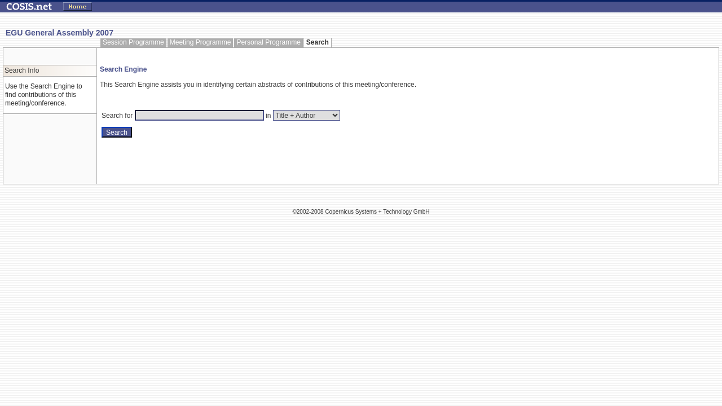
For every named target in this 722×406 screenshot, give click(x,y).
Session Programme (133, 42)
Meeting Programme (200, 42)
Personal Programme (268, 42)
